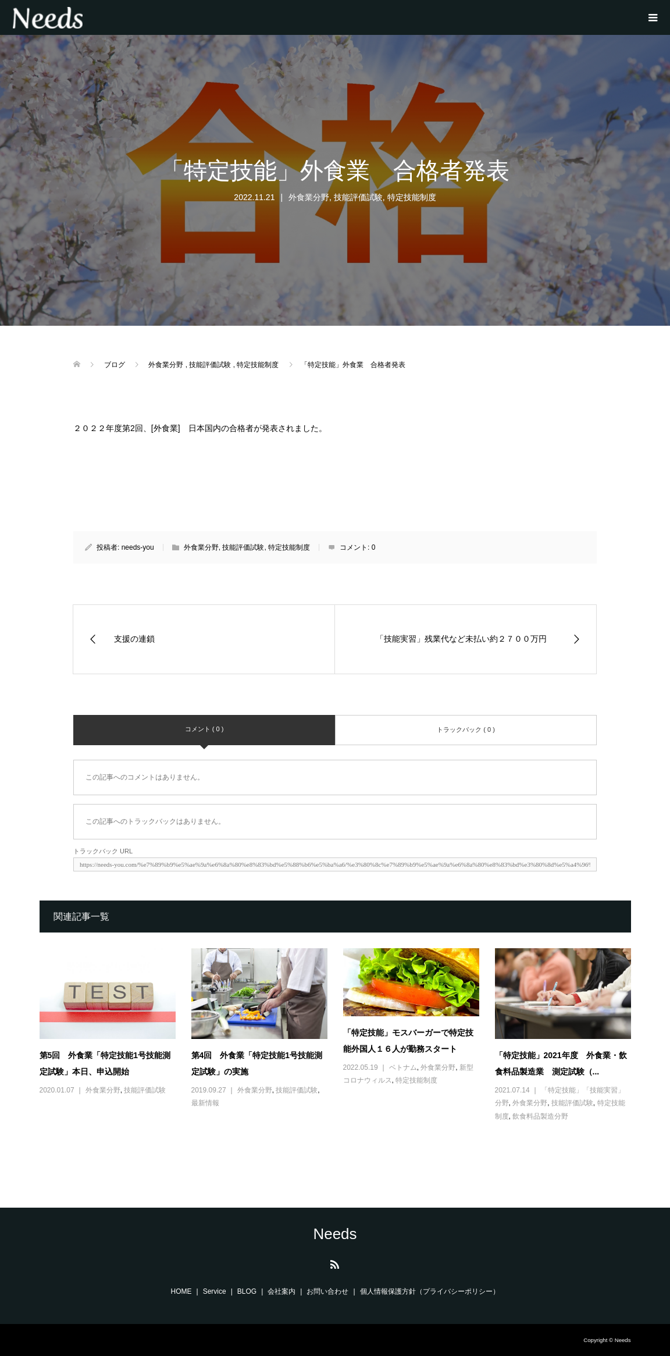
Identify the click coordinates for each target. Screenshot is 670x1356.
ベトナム (403, 1067)
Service (214, 1291)
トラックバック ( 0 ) (466, 729)
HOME (181, 1291)
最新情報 (205, 1103)
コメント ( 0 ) (204, 728)
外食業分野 (308, 197)
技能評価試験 (358, 197)
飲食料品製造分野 (540, 1116)
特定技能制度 (411, 197)
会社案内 (281, 1291)
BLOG (246, 1291)
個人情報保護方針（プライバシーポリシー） (430, 1291)
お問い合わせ (327, 1291)
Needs (335, 1234)
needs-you (138, 547)
